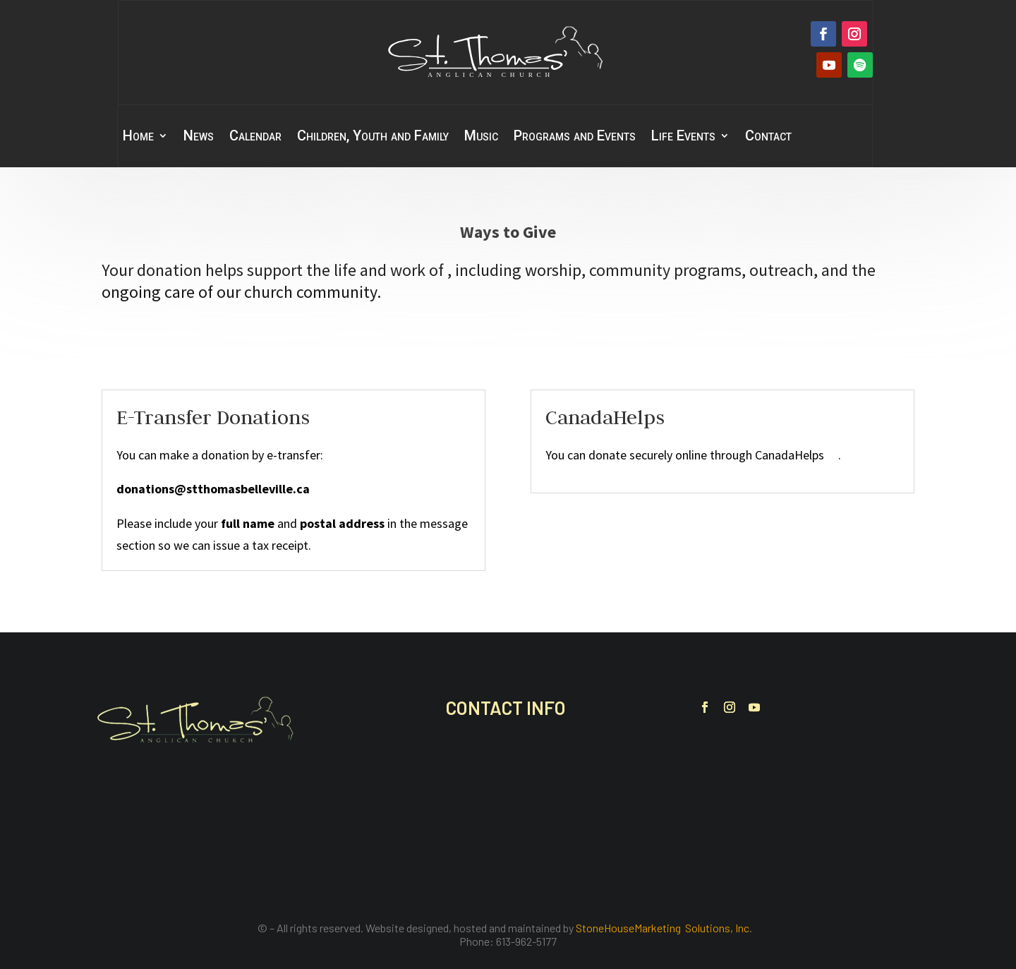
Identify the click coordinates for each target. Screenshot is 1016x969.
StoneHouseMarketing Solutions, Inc (662, 927)
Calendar (255, 137)
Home (138, 137)
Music (481, 137)
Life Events (683, 137)
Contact (768, 137)
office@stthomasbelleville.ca (536, 832)
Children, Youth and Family (373, 137)
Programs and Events (575, 137)
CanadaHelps (796, 455)
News (198, 137)
